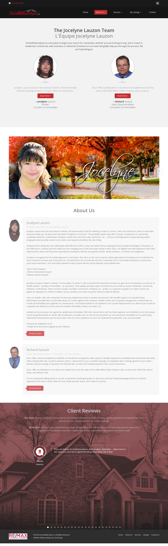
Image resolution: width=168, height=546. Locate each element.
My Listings (135, 12)
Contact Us (155, 535)
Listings (146, 535)
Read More (45, 96)
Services (117, 12)
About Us (101, 12)
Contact (152, 12)
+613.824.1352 (17, 3)
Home (85, 12)
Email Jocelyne (35, 332)
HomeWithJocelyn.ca (47, 535)
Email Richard (35, 387)
